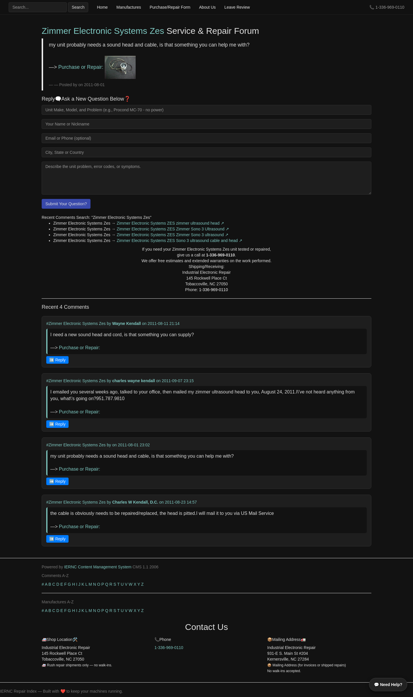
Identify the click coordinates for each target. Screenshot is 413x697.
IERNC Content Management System (98, 567)
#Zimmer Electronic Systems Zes (76, 323)
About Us (207, 7)
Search (78, 7)
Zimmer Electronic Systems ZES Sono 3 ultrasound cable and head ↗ (179, 240)
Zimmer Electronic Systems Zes (103, 31)
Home (102, 7)
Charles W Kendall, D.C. (135, 502)
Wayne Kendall (126, 323)
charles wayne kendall (133, 380)
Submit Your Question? (66, 203)
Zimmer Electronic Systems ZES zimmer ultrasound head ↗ (170, 223)
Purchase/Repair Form (170, 7)
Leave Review (237, 7)
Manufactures (129, 7)
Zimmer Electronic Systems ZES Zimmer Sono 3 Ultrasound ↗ (173, 229)
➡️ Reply (57, 360)
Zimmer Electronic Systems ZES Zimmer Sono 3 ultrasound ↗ (172, 234)
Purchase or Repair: (97, 67)
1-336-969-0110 (389, 7)
